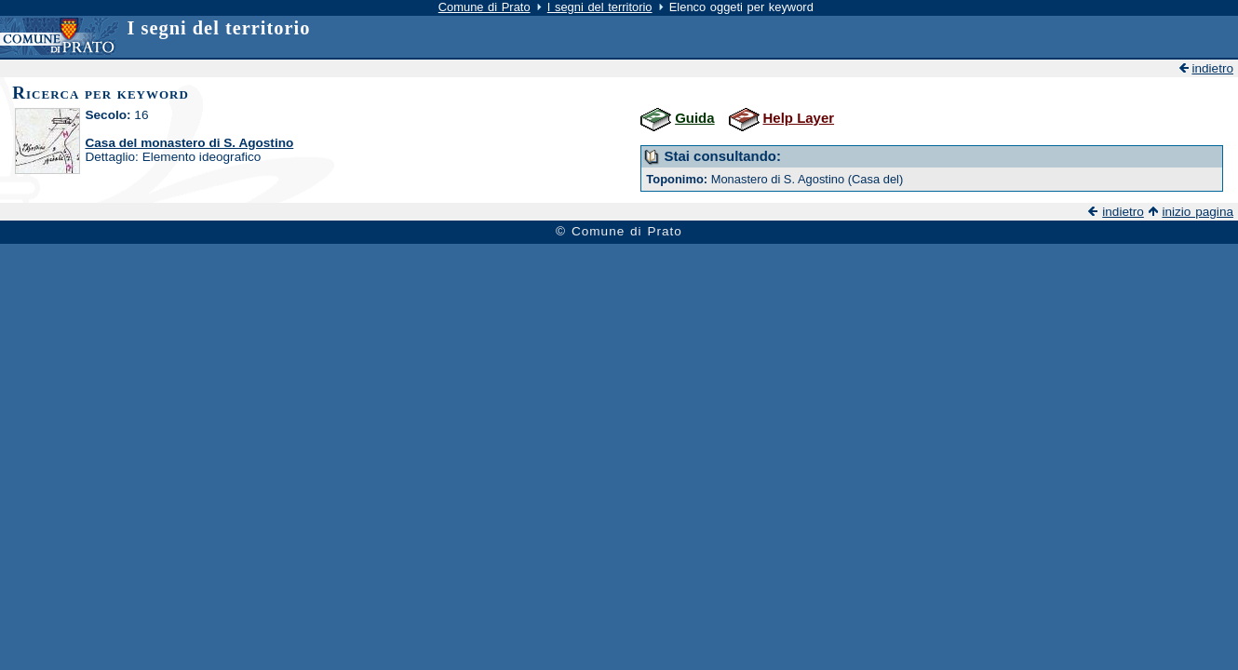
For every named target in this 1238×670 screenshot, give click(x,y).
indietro (1212, 68)
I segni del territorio (600, 7)
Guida (694, 118)
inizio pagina (1197, 212)
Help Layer (799, 118)
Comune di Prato (484, 7)
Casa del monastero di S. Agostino (189, 143)
